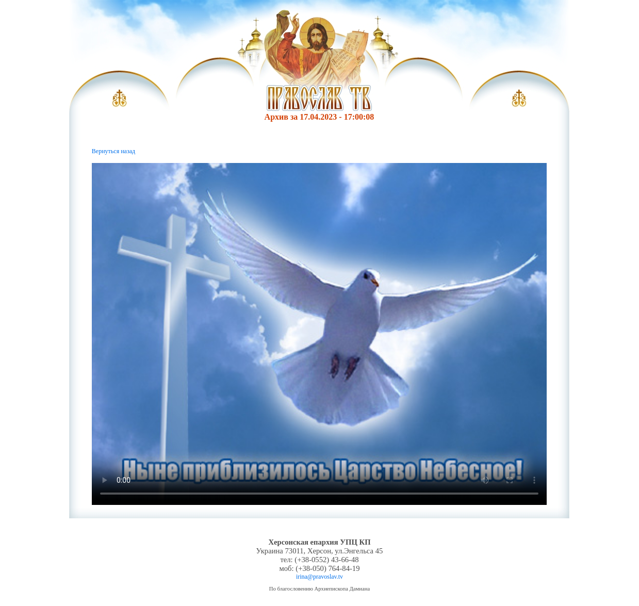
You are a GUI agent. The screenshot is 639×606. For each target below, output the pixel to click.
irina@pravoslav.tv (319, 576)
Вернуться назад (113, 151)
